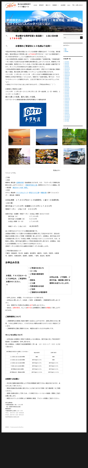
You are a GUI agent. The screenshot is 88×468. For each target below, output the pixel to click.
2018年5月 (67, 107)
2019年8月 (67, 90)
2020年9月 (67, 77)
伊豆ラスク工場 (34, 192)
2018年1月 (67, 113)
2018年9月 (67, 101)
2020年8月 (67, 78)
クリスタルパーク (22, 192)
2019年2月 (67, 95)
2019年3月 (67, 93)
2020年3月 (67, 83)
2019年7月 (67, 92)
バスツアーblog (67, 131)
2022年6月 (67, 64)
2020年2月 (67, 84)
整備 (65, 50)
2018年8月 (67, 102)
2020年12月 (67, 72)
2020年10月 (67, 75)
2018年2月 (67, 111)
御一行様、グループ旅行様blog (70, 136)
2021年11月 (67, 69)
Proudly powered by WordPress (16, 427)
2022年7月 (67, 63)
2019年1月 (67, 96)
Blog (65, 48)
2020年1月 (67, 86)
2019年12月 (67, 87)
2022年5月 (67, 66)
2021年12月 (67, 68)
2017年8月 (67, 121)
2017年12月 (67, 114)
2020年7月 (67, 80)
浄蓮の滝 (43, 192)
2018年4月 (67, 108)
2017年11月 (67, 116)
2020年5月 (67, 81)
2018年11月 (67, 99)
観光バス (48, 5)
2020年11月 (67, 74)
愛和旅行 (41, 5)
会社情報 (63, 5)
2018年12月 (67, 98)
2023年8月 (67, 61)
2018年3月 (67, 110)
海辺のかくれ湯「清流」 (20, 187)
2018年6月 (67, 105)
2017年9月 (67, 119)
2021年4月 (67, 71)
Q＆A (68, 5)
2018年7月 (67, 104)
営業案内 (54, 5)
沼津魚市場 (20, 182)
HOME (35, 5)
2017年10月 (67, 118)
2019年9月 (67, 89)
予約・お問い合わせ (77, 5)
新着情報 (66, 51)
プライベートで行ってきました (70, 134)
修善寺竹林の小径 (31, 185)
